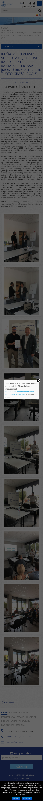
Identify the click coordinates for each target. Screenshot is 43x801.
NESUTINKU (27, 798)
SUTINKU (16, 798)
